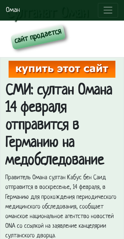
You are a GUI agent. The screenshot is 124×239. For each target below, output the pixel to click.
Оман (13, 10)
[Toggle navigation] (108, 10)
